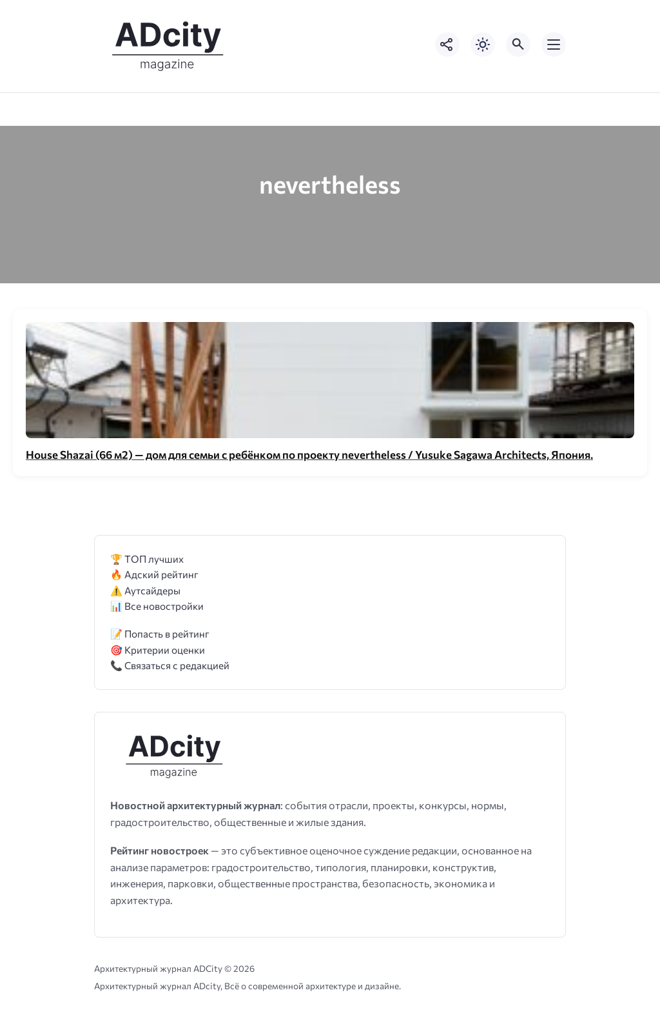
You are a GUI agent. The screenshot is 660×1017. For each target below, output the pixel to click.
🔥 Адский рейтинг (154, 574)
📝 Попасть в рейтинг (159, 633)
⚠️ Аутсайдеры (145, 590)
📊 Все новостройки (157, 605)
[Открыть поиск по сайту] (518, 44)
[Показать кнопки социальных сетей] (447, 44)
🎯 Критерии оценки (157, 649)
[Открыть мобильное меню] (553, 44)
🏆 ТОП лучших (147, 558)
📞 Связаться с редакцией (169, 665)
